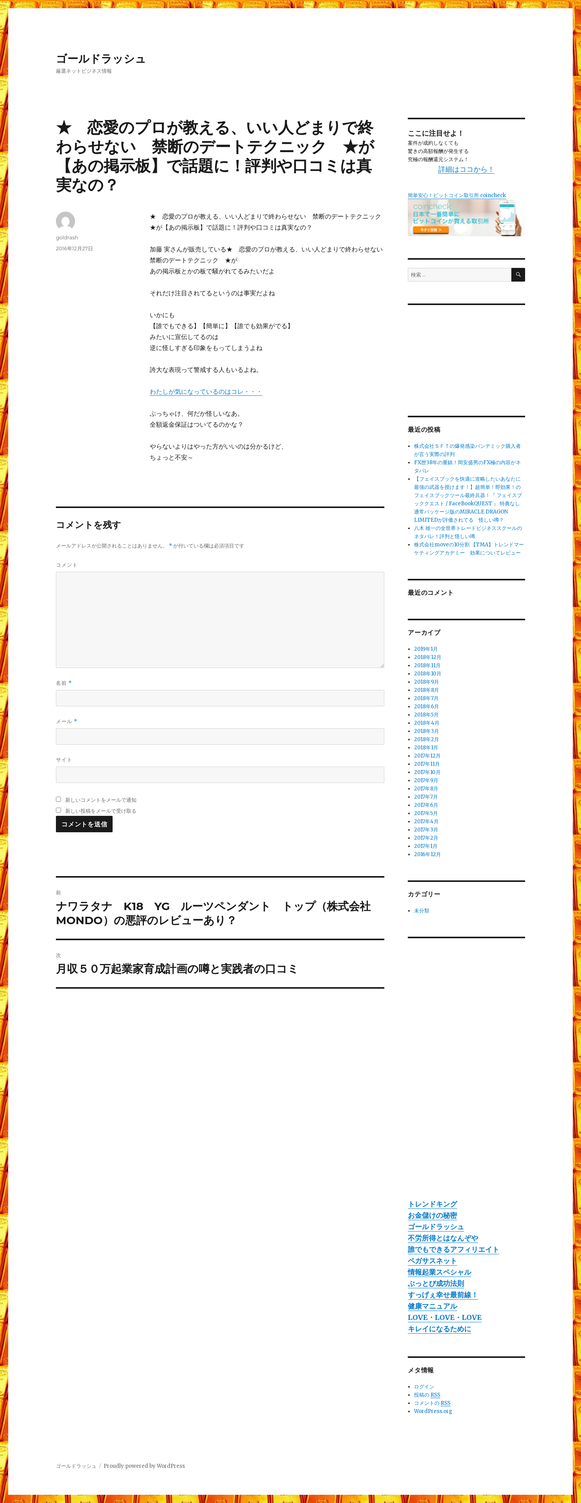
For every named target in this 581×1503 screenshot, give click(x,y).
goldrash (67, 237)
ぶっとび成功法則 (436, 1283)
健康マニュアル (432, 1306)
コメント (67, 565)
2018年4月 (426, 723)
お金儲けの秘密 (432, 1215)
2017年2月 (426, 838)
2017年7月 (426, 797)
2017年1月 (426, 846)
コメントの (432, 1403)
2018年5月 (426, 714)
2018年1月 (426, 747)
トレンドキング (432, 1204)
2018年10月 (427, 673)
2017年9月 (426, 780)
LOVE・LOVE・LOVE (445, 1317)
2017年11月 (427, 764)
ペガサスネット (432, 1260)
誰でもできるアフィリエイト (453, 1249)
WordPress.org (433, 1411)
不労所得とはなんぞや (443, 1238)
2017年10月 (427, 772)
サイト (64, 759)
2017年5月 (426, 813)
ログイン (424, 1386)
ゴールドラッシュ (101, 58)
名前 (64, 683)
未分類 (421, 910)
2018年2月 (426, 739)
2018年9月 (426, 682)
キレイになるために (439, 1328)
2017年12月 (427, 755)
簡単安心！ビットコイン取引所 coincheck (457, 195)
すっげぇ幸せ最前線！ (443, 1294)
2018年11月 (427, 665)
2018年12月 (427, 657)
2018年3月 (426, 731)
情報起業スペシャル (439, 1272)
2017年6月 (426, 805)
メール (66, 721)
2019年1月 (426, 649)
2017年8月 (426, 788)
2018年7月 (426, 698)
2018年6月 (426, 706)
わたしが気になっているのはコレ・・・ (206, 391)
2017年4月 (426, 821)
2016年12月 (427, 854)
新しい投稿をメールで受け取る (100, 811)
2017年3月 (426, 829)
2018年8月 (426, 690)
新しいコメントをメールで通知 (100, 800)
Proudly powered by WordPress (144, 1466)
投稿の (427, 1395)
